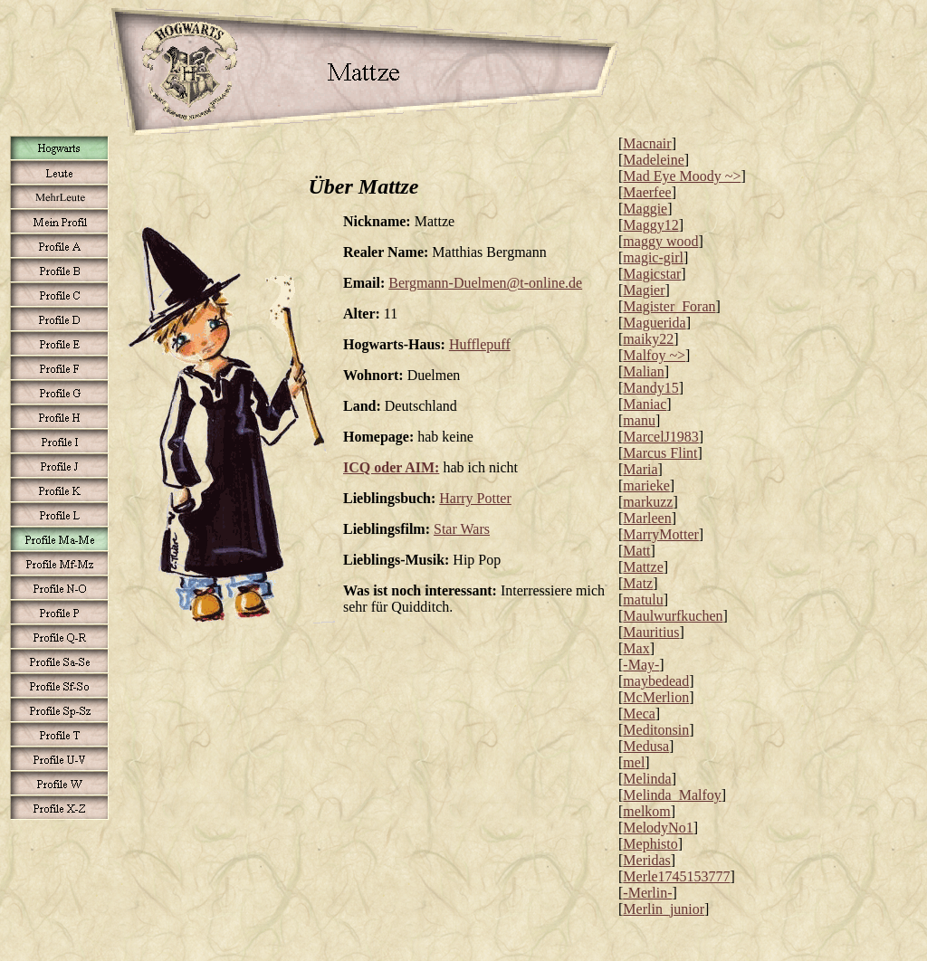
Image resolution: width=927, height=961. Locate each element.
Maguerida (654, 322)
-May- (641, 664)
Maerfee (647, 192)
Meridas (646, 860)
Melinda (647, 778)
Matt (636, 550)
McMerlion (656, 697)
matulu (643, 599)
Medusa (646, 746)
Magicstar (652, 273)
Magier (643, 290)
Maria (640, 469)
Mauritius (651, 632)
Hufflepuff (480, 344)
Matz (638, 583)
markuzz (648, 501)
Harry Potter (475, 498)
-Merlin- (647, 892)
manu (639, 420)
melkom (646, 811)
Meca (639, 713)
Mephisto (650, 844)
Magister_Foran (669, 306)
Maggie (645, 208)
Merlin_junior (663, 909)
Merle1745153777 (676, 876)
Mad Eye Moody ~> (682, 176)
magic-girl (653, 257)
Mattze (643, 567)
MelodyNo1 (658, 827)
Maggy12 (650, 225)
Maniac (644, 404)
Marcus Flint (660, 453)
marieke (646, 485)
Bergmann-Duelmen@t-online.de (485, 282)
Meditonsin (656, 729)
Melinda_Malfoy (672, 795)
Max (636, 648)
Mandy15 (650, 387)
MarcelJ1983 (661, 436)
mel (634, 762)
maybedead (656, 681)
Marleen (647, 518)
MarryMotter (661, 534)
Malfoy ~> (654, 355)
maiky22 (648, 339)
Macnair (647, 143)
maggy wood (660, 241)
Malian (643, 371)
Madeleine (653, 159)
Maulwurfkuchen (672, 615)
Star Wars (462, 529)
